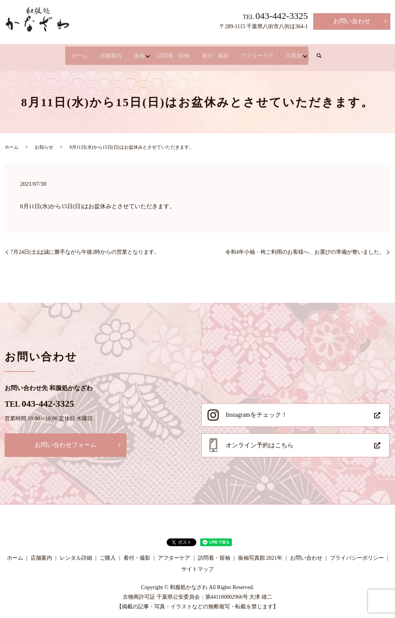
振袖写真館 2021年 (260, 552)
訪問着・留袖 (171, 52)
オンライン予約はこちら (260, 439)
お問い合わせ (351, 21)
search (373, 53)
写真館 (341, 52)
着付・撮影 (229, 52)
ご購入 (108, 552)
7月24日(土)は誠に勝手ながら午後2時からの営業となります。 (85, 247)
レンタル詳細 (76, 552)
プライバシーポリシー (357, 552)
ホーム (32, 52)
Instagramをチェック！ (256, 409)
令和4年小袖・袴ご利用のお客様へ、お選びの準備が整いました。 (305, 247)
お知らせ (44, 141)
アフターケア (288, 52)
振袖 (122, 52)
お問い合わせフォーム (65, 439)
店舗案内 (78, 52)
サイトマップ (197, 564)
